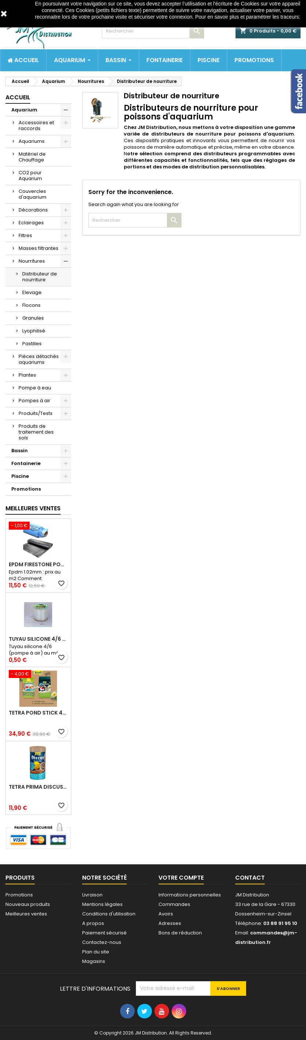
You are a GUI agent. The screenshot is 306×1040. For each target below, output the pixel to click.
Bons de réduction (180, 932)
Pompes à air (34, 400)
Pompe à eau (35, 387)
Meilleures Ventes (33, 508)
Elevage (32, 292)
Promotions (26, 488)
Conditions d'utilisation (108, 913)
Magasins (93, 961)
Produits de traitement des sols (36, 432)
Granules (33, 318)
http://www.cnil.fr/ (167, 24)
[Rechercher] (153, 31)
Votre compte (181, 877)
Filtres (25, 235)
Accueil (17, 97)
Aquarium (24, 109)
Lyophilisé (33, 330)
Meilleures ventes (26, 913)
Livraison (92, 894)
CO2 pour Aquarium (30, 175)
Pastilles (32, 343)
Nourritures (32, 261)
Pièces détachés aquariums (39, 359)
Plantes (27, 375)
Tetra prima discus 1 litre (38, 787)
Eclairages (31, 222)
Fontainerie (26, 463)
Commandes (174, 904)
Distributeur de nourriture (39, 276)
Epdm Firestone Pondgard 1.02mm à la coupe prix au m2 (38, 564)
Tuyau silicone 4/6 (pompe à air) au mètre (38, 639)
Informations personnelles (189, 894)
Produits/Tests (36, 413)
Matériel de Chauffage (32, 157)
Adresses (169, 923)
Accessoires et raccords (36, 125)
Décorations (33, 209)
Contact (250, 877)
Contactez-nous (101, 942)
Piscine (20, 476)
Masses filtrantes (38, 248)
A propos (93, 923)
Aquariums (32, 141)
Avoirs (165, 913)
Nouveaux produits (27, 904)
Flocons (31, 305)
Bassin (19, 450)
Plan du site (95, 951)
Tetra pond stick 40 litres (38, 713)
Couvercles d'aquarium (32, 194)
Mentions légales (102, 904)
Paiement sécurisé (104, 932)
